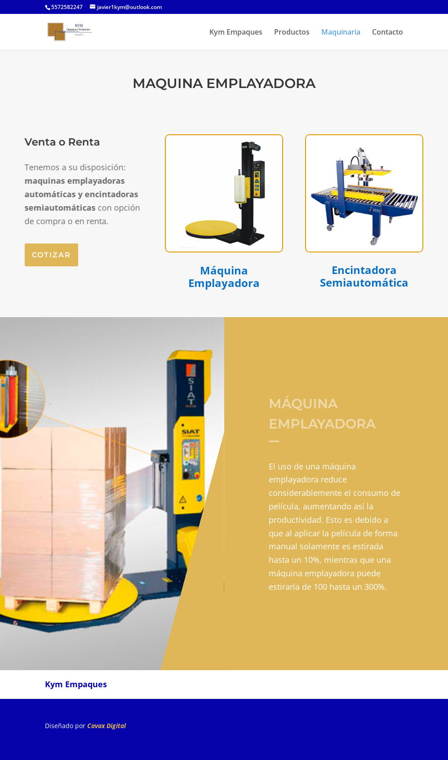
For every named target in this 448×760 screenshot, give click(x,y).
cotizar (51, 255)
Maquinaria (340, 33)
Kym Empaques (235, 33)
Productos (292, 33)
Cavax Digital (106, 725)
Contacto (387, 33)
